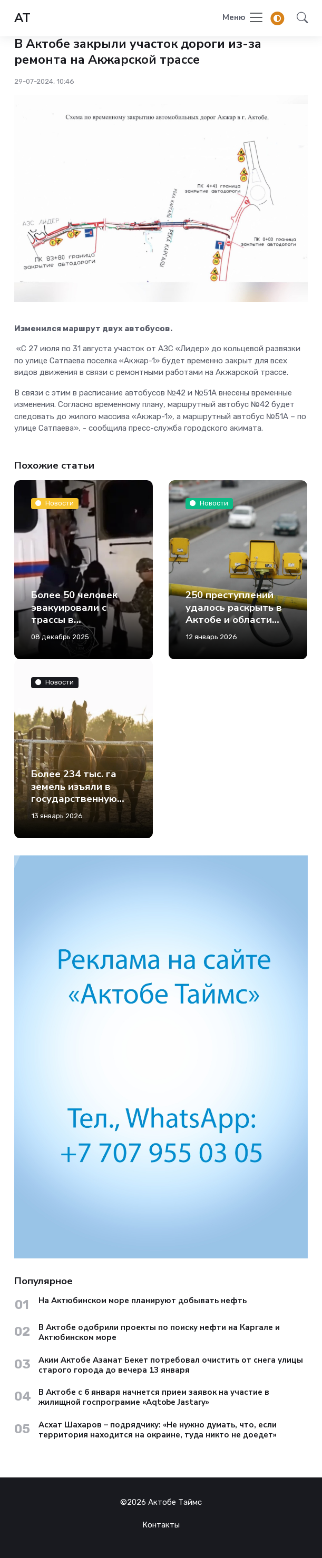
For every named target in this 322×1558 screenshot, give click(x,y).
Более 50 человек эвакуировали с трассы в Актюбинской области (74, 619)
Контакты (161, 1525)
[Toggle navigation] (243, 18)
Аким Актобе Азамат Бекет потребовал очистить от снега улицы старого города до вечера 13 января (170, 1365)
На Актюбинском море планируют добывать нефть (142, 1301)
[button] (299, 18)
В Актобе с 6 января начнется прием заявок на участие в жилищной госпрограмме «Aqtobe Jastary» (153, 1397)
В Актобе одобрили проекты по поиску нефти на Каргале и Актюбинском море (159, 1333)
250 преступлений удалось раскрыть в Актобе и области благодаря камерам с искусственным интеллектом (238, 625)
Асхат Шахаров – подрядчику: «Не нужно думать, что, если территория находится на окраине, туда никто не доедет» (157, 1430)
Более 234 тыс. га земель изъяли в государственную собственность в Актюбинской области (74, 804)
